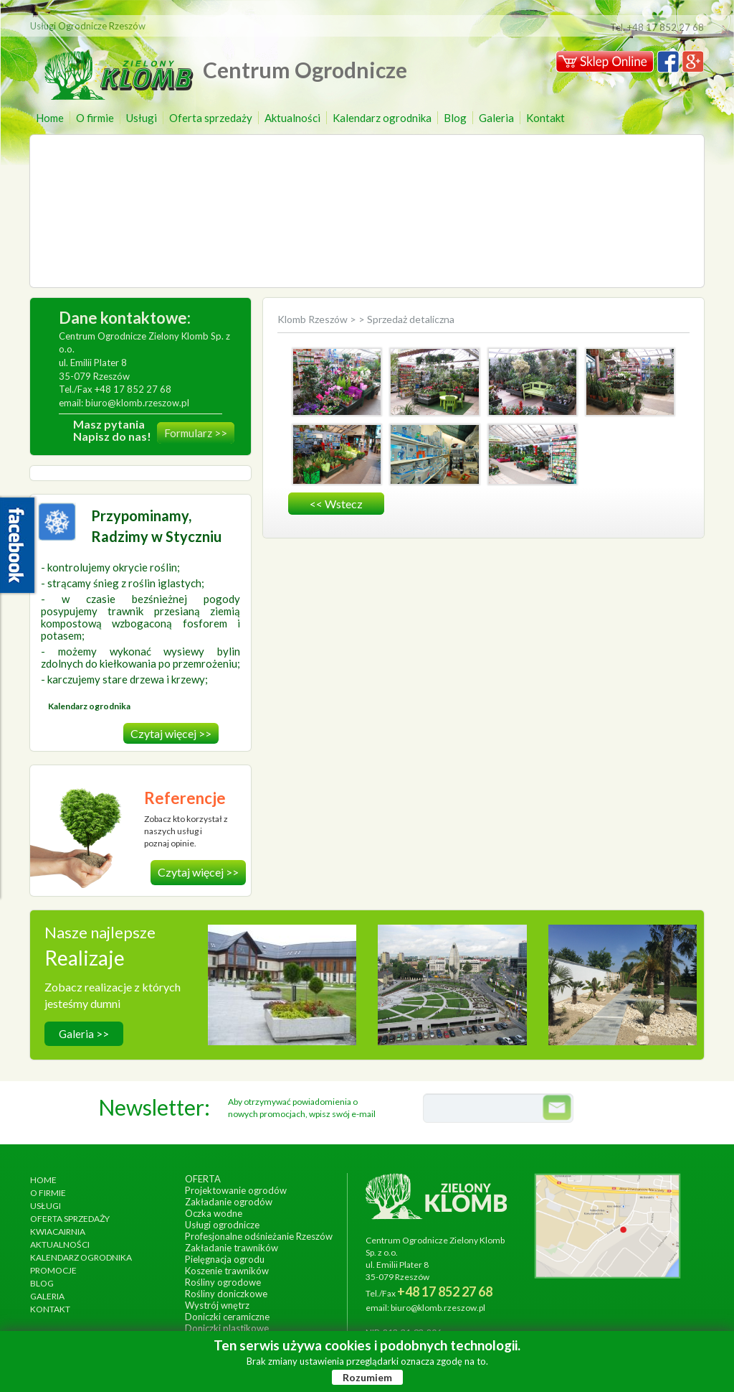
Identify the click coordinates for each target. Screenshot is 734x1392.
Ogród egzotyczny (622, 979)
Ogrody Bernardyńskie (452, 979)
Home (50, 117)
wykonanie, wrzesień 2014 (282, 994)
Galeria (496, 117)
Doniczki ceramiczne (227, 1316)
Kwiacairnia (57, 1231)
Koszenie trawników (227, 1270)
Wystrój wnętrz (217, 1305)
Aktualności (292, 117)
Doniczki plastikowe (227, 1328)
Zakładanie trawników (231, 1247)
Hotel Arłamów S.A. (282, 979)
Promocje (53, 1270)
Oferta (203, 1179)
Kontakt (545, 117)
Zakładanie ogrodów (228, 1202)
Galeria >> (84, 1033)
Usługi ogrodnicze (222, 1224)
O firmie (95, 117)
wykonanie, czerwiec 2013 (452, 994)
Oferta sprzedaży (210, 117)
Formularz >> (195, 432)
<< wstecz (336, 503)
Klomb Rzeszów (313, 319)
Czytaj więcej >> (170, 733)
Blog (455, 117)
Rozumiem (367, 1377)
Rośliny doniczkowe (226, 1293)
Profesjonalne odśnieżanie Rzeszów (259, 1236)
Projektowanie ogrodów (236, 1190)
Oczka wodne (213, 1213)
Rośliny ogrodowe (223, 1282)
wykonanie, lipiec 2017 (622, 994)
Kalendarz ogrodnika (382, 117)
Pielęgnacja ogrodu (224, 1259)
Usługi (141, 117)
